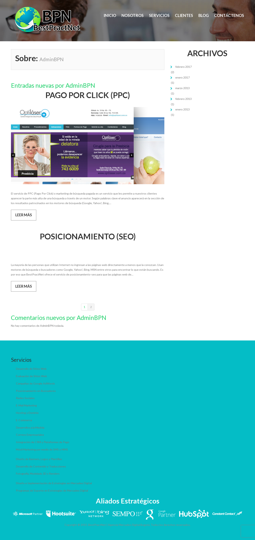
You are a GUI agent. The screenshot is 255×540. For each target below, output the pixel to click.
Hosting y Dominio (27, 412)
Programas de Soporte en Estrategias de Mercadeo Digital (52, 490)
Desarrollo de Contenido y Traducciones (41, 466)
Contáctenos (229, 15)
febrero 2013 (183, 98)
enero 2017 (182, 77)
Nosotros (133, 15)
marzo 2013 (182, 88)
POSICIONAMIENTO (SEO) (88, 236)
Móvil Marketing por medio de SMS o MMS (42, 449)
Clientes (184, 15)
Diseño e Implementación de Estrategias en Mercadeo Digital (54, 483)
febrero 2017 (183, 66)
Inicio (110, 15)
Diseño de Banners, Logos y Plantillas (39, 459)
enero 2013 (182, 109)
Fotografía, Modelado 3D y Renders (38, 473)
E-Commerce (24, 420)
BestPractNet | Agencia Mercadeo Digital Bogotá (119, 524)
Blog (203, 15)
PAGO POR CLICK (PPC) (87, 95)
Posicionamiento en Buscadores (36, 390)
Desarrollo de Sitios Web (31, 368)
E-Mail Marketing (26, 405)
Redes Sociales (25, 398)
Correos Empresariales (30, 434)
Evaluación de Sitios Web (31, 376)
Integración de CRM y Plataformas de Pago (42, 442)
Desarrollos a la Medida (30, 427)
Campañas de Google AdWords (35, 383)
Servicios (159, 15)
